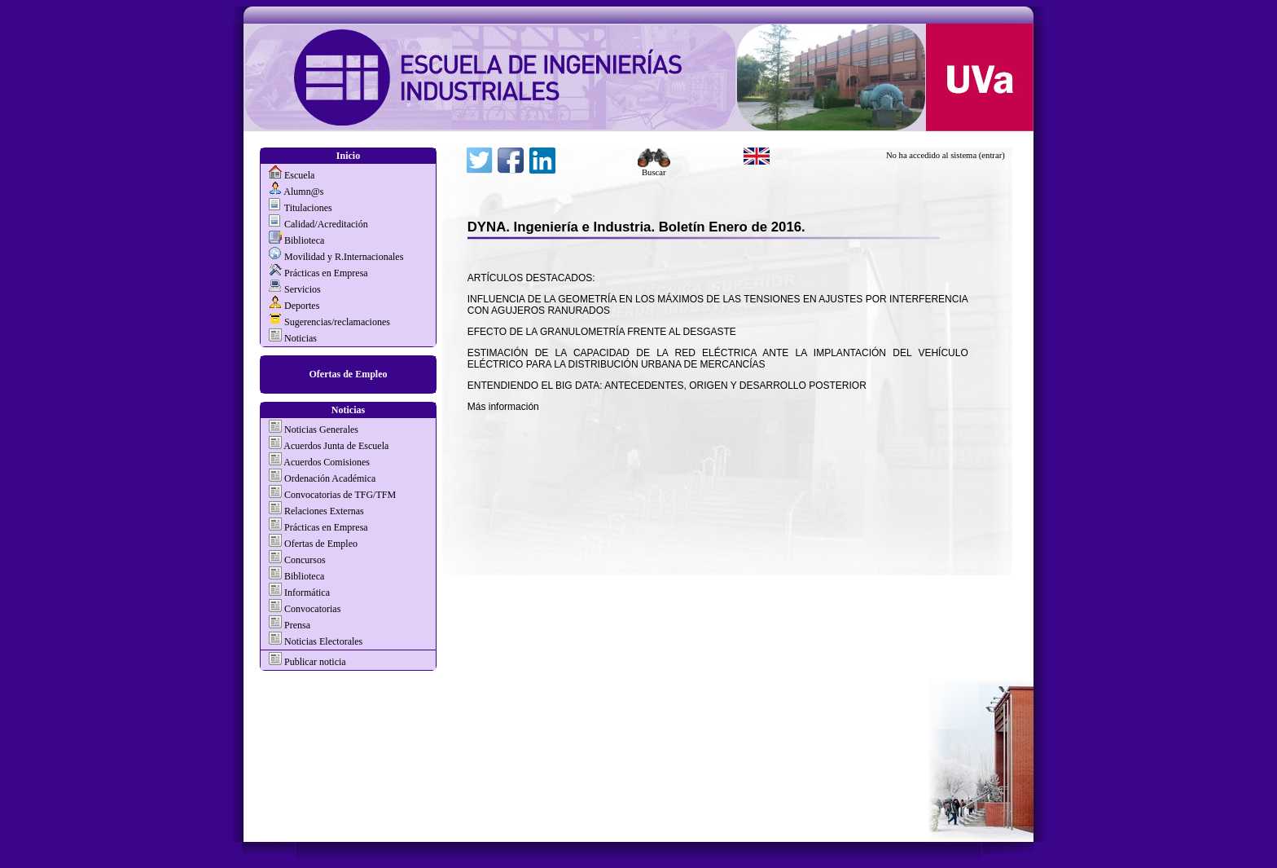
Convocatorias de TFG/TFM (340, 494)
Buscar (654, 169)
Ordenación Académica (329, 478)
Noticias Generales (321, 429)
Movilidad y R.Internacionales (343, 256)
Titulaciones (308, 208)
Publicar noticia (314, 662)
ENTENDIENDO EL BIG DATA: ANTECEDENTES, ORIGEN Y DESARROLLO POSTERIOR (667, 385)
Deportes (301, 305)
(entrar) (992, 155)
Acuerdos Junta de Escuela (335, 446)
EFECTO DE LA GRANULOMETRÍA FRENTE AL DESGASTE (601, 331)
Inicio (348, 155)
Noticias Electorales (323, 641)
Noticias (300, 338)
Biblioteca (304, 240)
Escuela (299, 175)
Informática (307, 592)
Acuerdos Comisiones (326, 462)
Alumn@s (303, 191)
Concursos (305, 560)
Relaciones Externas (324, 511)
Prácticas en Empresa (326, 273)
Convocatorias (312, 609)
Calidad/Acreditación (326, 224)
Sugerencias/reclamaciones (337, 322)
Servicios (302, 289)
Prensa (297, 625)
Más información (503, 406)
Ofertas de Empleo (348, 374)
